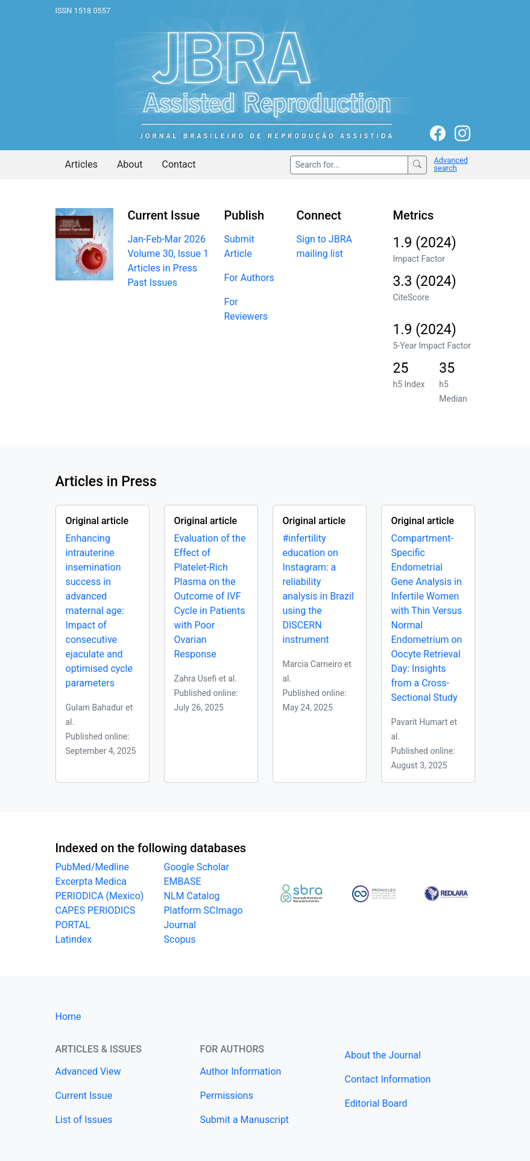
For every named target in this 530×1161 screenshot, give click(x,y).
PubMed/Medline (92, 867)
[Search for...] (349, 165)
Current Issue (84, 1095)
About (130, 164)
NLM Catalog (192, 896)
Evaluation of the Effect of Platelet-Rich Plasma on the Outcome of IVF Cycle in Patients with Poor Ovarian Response (210, 596)
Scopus (180, 939)
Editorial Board (376, 1103)
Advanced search (451, 164)
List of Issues (84, 1119)
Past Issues (153, 282)
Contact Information (388, 1079)
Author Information (241, 1071)
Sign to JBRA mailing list (324, 246)
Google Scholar (196, 867)
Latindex (73, 939)
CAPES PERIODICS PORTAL (95, 918)
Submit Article (239, 246)
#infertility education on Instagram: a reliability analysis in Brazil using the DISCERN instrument (318, 589)
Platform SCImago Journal (203, 918)
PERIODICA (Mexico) (99, 896)
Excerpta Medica (91, 881)
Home (68, 1016)
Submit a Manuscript (244, 1119)
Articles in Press (162, 268)
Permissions (226, 1095)
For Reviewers (246, 309)
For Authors (249, 277)
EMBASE (182, 881)
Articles (81, 164)
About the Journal (383, 1055)
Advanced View (88, 1071)
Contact (179, 164)
